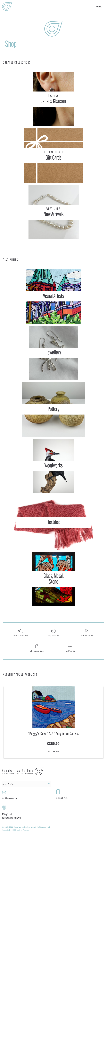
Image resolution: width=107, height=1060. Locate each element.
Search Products (20, 633)
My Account (53, 633)
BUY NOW (53, 750)
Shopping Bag (37, 648)
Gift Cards (70, 648)
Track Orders (87, 633)
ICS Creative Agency (20, 1052)
